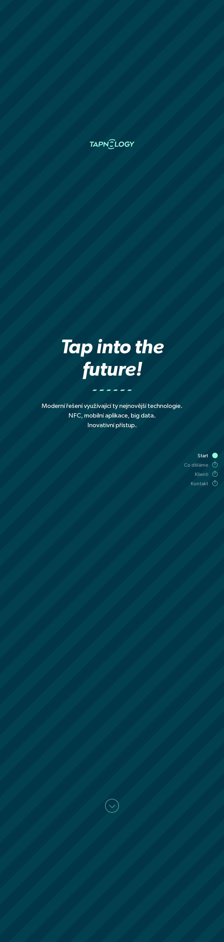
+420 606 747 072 (148, 796)
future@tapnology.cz (79, 796)
